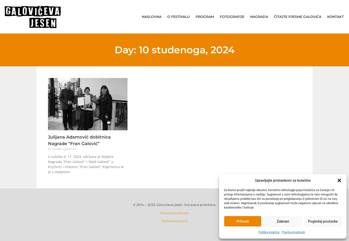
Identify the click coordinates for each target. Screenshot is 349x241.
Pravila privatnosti (293, 232)
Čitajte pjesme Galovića (297, 17)
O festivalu (178, 17)
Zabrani (283, 221)
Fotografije (232, 17)
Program (205, 17)
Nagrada (259, 17)
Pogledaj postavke (323, 221)
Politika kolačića (268, 232)
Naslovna (151, 17)
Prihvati (243, 221)
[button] (339, 180)
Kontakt (335, 17)
